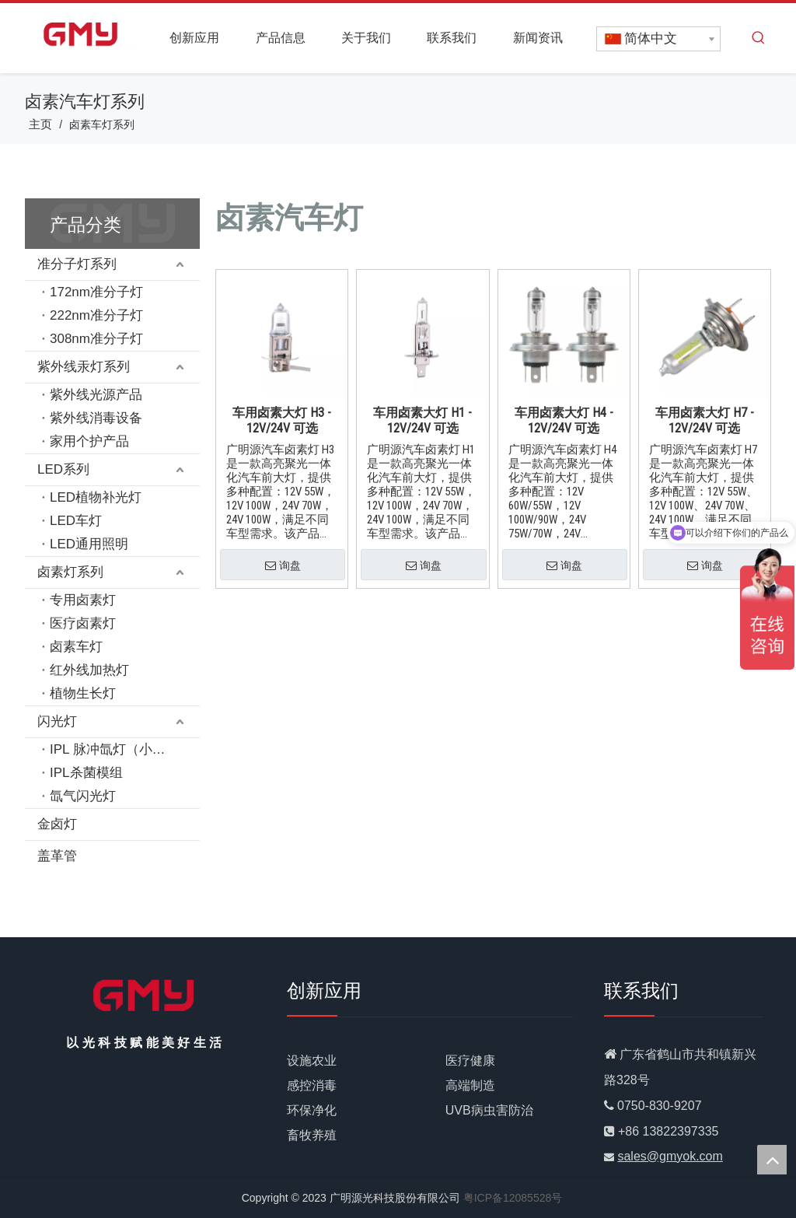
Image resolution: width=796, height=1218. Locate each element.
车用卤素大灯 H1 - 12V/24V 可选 (422, 420)
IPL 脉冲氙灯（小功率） (121, 749)
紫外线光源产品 (96, 394)
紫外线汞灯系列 (83, 366)
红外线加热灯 (89, 670)
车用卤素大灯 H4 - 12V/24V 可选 (564, 420)
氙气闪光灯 (83, 796)
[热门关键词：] (758, 38)
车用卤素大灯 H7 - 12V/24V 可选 (704, 420)
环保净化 (312, 1110)
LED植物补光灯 (95, 497)
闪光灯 (57, 721)
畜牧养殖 (312, 1135)
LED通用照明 (89, 544)
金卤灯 (57, 824)
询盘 (283, 565)
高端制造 (470, 1085)
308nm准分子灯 (96, 338)
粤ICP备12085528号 (513, 1198)
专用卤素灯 (83, 600)
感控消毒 (312, 1085)
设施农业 (312, 1060)
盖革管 (57, 856)
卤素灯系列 (70, 572)
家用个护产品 (89, 441)
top (772, 1159)
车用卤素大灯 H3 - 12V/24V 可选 (281, 420)
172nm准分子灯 (96, 292)
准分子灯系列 (77, 264)
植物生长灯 (83, 693)
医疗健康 (470, 1060)
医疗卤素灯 (83, 623)
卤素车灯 (76, 646)
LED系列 (63, 469)
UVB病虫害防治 (489, 1110)
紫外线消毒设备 (96, 418)
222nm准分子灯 (96, 315)
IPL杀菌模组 (86, 772)
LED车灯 (76, 520)
